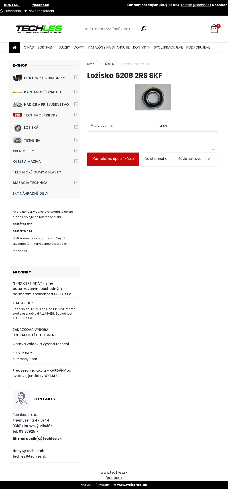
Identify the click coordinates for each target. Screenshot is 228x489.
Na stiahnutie (156, 158)
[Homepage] (14, 48)
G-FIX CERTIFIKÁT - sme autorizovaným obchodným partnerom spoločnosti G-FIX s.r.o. (42, 288)
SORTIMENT (46, 47)
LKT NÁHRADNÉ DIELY (30, 193)
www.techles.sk (114, 472)
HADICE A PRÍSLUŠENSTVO (41, 104)
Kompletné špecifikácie (113, 158)
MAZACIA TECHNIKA (30, 182)
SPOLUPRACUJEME (168, 47)
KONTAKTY (141, 47)
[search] (143, 28)
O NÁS (29, 47)
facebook (20, 251)
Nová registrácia (41, 11)
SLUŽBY (64, 47)
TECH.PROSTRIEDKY (35, 115)
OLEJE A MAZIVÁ (27, 161)
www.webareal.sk (132, 485)
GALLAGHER (23, 303)
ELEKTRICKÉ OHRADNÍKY (39, 77)
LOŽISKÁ (25, 127)
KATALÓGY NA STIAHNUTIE (109, 47)
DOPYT (79, 47)
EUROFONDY (23, 352)
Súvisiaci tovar (195, 158)
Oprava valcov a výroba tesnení (41, 344)
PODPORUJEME (198, 47)
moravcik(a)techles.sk (40, 438)
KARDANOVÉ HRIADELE (37, 92)
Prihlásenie (12, 11)
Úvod (91, 64)
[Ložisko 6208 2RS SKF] (153, 97)
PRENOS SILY (23, 151)
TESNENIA (26, 140)
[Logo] (39, 29)
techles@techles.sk (196, 5)
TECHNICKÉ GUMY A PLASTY (37, 172)
